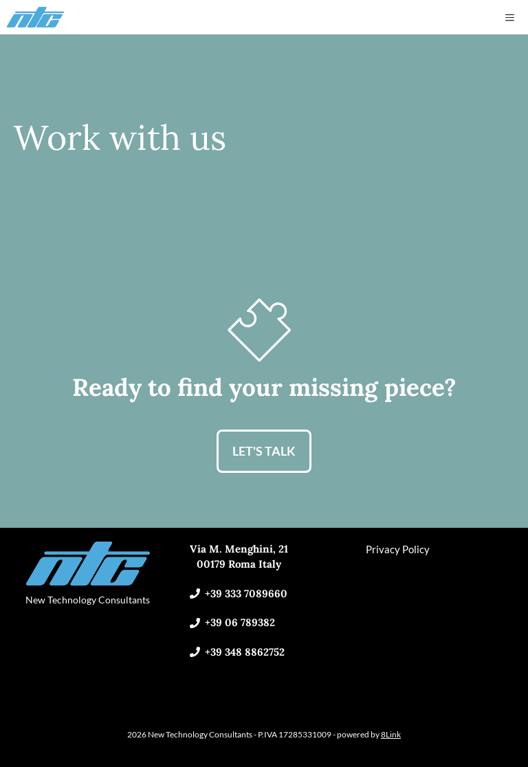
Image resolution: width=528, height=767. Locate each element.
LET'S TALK (264, 450)
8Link (391, 734)
